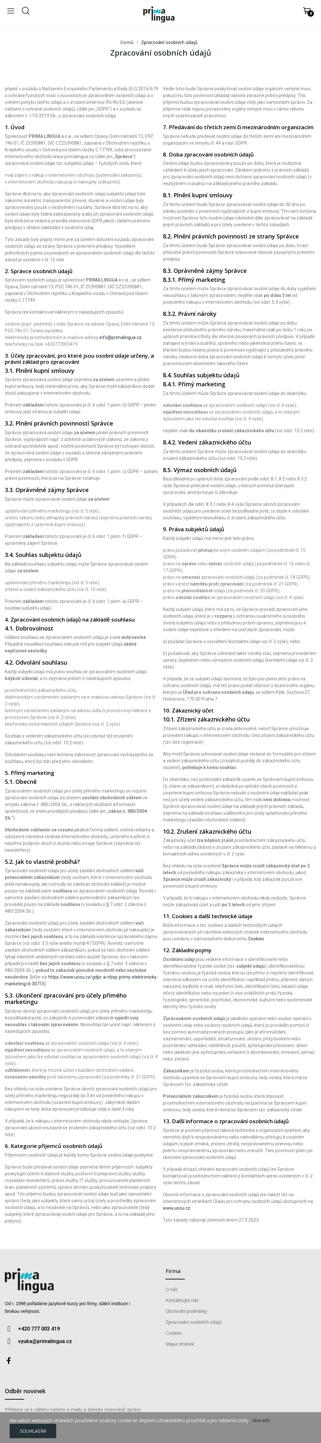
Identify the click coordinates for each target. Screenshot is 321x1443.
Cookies (256, 938)
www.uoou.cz (176, 1208)
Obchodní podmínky (186, 1311)
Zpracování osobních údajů (193, 1322)
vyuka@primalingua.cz (45, 1341)
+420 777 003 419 (39, 1329)
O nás (171, 1289)
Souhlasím (33, 1431)
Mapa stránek (179, 1344)
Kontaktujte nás (182, 1300)
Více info (261, 1420)
